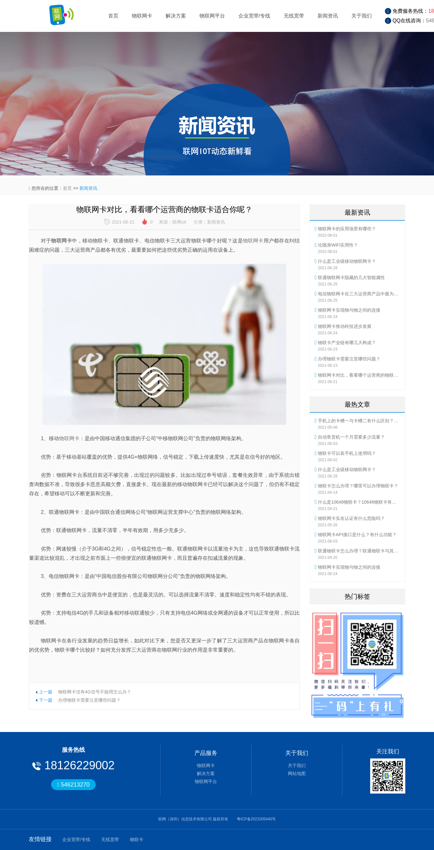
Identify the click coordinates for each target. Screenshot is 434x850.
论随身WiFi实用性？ (338, 245)
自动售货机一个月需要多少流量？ (351, 437)
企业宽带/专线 (254, 15)
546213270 (73, 784)
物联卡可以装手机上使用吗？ (347, 453)
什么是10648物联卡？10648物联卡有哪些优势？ (359, 502)
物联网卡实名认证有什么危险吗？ (351, 518)
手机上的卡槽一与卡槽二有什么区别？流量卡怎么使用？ (359, 420)
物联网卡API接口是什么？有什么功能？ (357, 534)
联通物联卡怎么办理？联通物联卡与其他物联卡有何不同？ (359, 550)
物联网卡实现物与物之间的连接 (349, 310)
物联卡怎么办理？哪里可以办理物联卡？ (358, 485)
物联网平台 (212, 15)
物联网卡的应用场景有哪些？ (347, 228)
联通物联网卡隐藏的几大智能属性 (351, 277)
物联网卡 (142, 15)
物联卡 (136, 839)
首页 (113, 15)
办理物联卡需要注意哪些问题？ (89, 700)
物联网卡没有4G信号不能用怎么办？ (94, 691)
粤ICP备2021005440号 (256, 819)
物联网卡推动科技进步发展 (344, 326)
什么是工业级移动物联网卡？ (347, 261)
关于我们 (361, 15)
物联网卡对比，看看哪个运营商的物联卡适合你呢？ (359, 375)
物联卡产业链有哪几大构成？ (347, 342)
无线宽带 (294, 15)
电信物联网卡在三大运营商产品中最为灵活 (359, 293)
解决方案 (176, 15)
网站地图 (297, 773)
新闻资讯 (328, 15)
